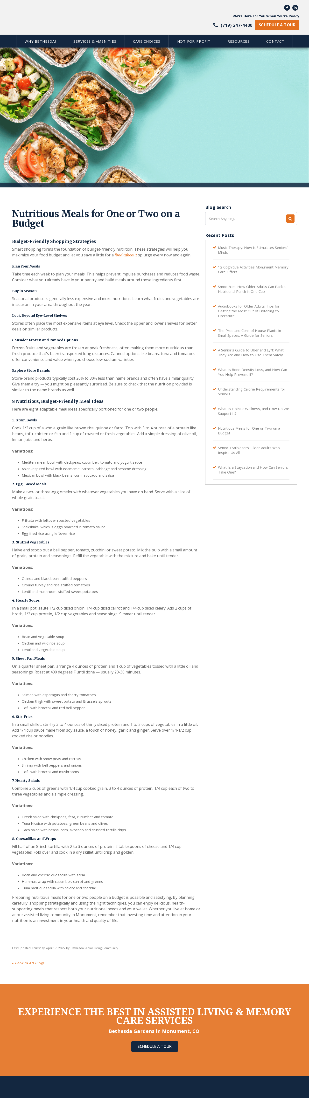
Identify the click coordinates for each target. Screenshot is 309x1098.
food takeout (126, 255)
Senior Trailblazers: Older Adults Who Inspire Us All (249, 450)
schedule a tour (277, 24)
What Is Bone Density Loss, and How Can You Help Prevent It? (252, 372)
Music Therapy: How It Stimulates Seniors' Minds (253, 250)
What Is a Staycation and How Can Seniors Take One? (253, 469)
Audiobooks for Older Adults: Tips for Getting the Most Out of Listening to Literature (249, 311)
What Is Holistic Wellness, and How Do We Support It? (253, 411)
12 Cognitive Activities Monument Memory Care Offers (253, 269)
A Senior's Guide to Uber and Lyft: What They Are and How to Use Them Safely (251, 352)
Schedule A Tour (155, 1046)
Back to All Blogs (28, 963)
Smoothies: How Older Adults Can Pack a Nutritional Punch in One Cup (252, 289)
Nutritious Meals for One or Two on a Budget (249, 430)
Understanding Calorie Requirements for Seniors (251, 391)
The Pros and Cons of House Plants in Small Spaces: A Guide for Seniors (249, 333)
